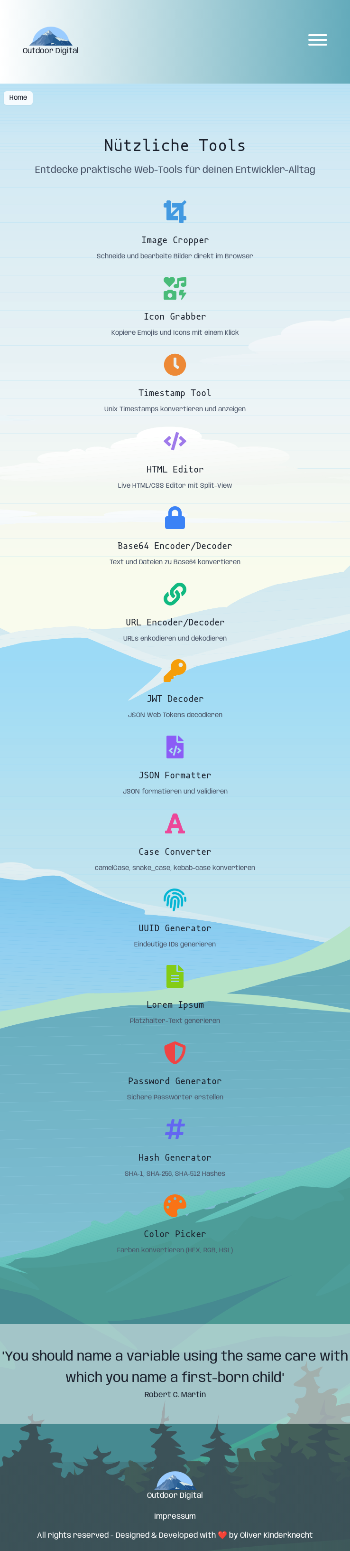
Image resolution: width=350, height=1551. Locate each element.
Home (18, 98)
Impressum (175, 1517)
